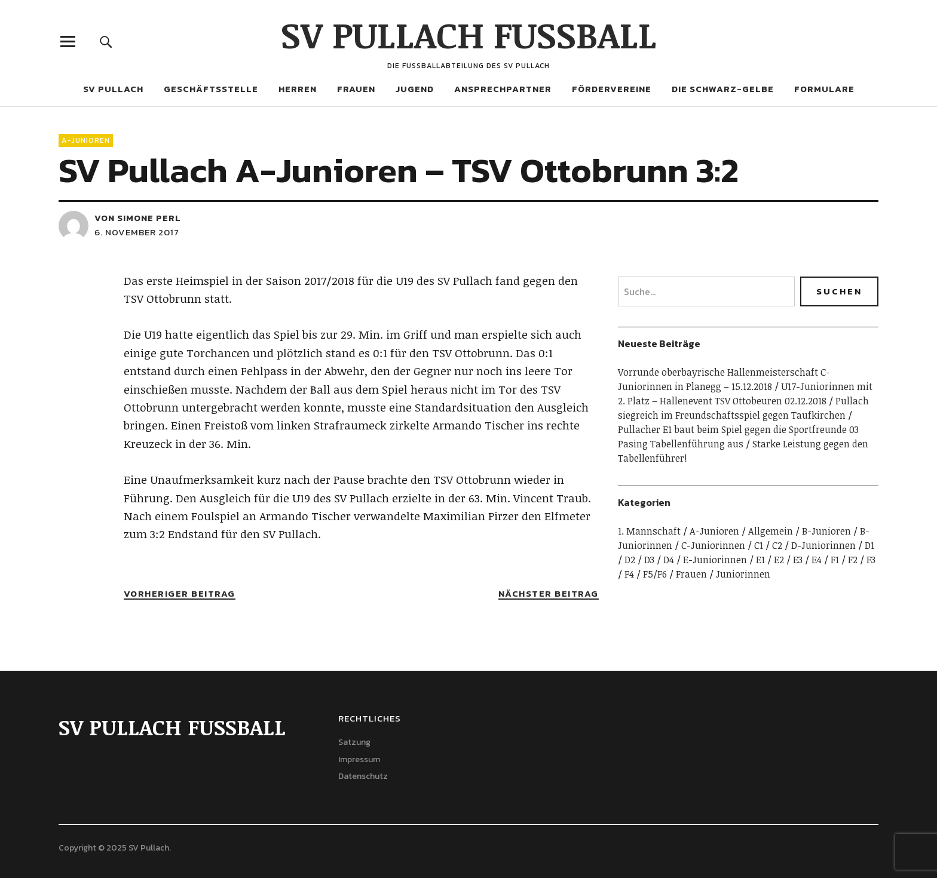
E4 (817, 559)
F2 (853, 559)
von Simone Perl (137, 218)
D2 (629, 559)
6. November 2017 (136, 232)
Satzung (354, 742)
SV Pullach (113, 89)
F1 (835, 559)
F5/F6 (655, 574)
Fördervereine (611, 89)
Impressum (359, 759)
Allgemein (770, 531)
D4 (668, 559)
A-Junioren (86, 140)
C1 (758, 545)
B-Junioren (826, 531)
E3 (798, 559)
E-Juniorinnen (715, 559)
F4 (629, 574)
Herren (297, 89)
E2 (779, 559)
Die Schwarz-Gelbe (723, 89)
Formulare (824, 89)
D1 (869, 545)
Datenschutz (363, 776)
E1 (760, 559)
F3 (870, 559)
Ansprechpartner (503, 89)
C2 (777, 545)
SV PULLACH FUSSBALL (469, 34)
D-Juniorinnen (823, 545)
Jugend (415, 89)
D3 (649, 559)
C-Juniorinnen (713, 545)
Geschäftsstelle (211, 89)
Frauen (356, 89)
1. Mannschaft (649, 531)
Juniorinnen (743, 574)
